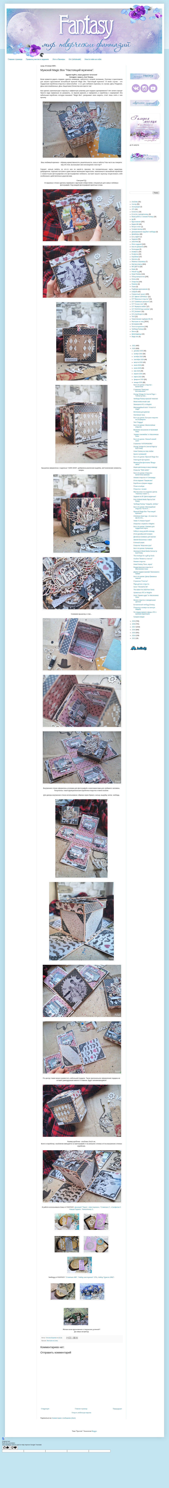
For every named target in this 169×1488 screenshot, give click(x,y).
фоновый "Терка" (81, 1207)
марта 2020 (138, 377)
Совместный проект (138, 294)
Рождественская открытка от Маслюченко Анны (143, 568)
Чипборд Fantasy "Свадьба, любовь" (145, 504)
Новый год (135, 272)
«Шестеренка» (93, 1207)
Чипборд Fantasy (137, 329)
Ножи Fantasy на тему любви (143, 451)
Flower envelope (138, 486)
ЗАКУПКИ (135, 242)
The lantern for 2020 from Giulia (143, 590)
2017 (134, 627)
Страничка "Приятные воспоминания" (141, 390)
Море (133, 269)
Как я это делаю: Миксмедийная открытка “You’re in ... (144, 508)
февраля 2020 (139, 379)
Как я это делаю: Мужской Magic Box (145, 457)
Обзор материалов (138, 277)
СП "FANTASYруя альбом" (141, 309)
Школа (134, 331)
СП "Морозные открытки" (140, 299)
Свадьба (135, 291)
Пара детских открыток (141, 584)
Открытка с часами (139, 489)
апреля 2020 (138, 374)
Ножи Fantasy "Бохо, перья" (142, 564)
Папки (134, 286)
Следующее (45, 1409)
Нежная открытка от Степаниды (144, 477)
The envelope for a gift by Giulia (143, 556)
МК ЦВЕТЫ (135, 266)
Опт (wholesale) (75, 59)
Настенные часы (139, 415)
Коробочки (135, 257)
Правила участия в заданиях (37, 59)
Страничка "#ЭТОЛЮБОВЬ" (142, 444)
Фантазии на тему (52, 1340)
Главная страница (15, 59)
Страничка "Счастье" (140, 581)
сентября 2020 (139, 359)
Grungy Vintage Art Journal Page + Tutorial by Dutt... (144, 395)
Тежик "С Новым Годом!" (141, 521)
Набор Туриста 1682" (106, 1277)
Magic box (135, 336)
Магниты (135, 259)
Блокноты (135, 212)
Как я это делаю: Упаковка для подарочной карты (143, 527)
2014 (134, 635)
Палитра (135, 284)
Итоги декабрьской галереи (142, 534)
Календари (135, 249)
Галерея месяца (137, 229)
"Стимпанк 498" (71, 1277)
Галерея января (138, 617)
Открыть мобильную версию (81, 1413)
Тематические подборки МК (141, 319)
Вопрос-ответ (136, 227)
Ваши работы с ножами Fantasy (142, 217)
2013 (134, 638)
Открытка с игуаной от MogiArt (143, 524)
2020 (134, 348)
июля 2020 (137, 365)
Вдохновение (136, 222)
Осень (134, 279)
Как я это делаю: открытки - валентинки (142, 385)
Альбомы (135, 202)
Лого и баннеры (59, 59)
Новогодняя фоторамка (141, 460)
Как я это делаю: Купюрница (143, 548)
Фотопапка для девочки (141, 412)
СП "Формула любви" (139, 306)
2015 (134, 633)
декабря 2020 (139, 351)
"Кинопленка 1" (87, 1209)
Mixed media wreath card (141, 402)
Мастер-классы (137, 264)
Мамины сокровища (138, 261)
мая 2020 (137, 371)
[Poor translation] (14, 1448)
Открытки (135, 282)
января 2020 (138, 382)
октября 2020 (138, 356)
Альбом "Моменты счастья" (142, 559)
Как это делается (137, 247)
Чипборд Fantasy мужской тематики (145, 399)
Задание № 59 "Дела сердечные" (144, 496)
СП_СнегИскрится (138, 314)
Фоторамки (135, 324)
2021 (134, 345)
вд (132, 219)
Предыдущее (117, 1409)
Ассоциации (136, 207)
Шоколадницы (136, 334)
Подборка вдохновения (140, 289)
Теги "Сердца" (138, 422)
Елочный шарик (138, 542)
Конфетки (135, 254)
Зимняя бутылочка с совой (142, 540)
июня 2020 (137, 368)
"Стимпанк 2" (105, 1207)
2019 (134, 621)
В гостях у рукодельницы (140, 214)
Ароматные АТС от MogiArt (142, 592)
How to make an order (93, 59)
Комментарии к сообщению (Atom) (64, 1418)
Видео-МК (135, 224)
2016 (134, 630)
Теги (133, 316)
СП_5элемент (136, 311)
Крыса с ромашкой (139, 454)
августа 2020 (138, 362)
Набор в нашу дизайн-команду (143, 531)
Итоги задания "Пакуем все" (143, 480)
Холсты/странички (138, 326)
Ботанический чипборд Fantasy (144, 605)
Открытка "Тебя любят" (141, 470)
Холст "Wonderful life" (140, 587)
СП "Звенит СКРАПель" (140, 296)
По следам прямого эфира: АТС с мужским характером (144, 613)
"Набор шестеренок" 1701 (87, 1277)
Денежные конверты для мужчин (144, 537)
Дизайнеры (135, 234)
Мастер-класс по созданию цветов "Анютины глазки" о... (145, 492)
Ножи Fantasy (136, 274)
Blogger (94, 1431)
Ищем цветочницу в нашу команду (145, 467)
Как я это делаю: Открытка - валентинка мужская (143, 474)
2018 (134, 624)
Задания (134, 239)
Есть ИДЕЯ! (136, 237)
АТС (133, 209)
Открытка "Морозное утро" (142, 545)
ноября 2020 (138, 354)
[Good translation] (6, 1448)
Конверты (135, 252)
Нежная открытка (139, 561)
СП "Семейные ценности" (140, 301)
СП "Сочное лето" (138, 304)
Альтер (134, 204)
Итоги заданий (137, 244)
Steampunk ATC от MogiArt (142, 404)
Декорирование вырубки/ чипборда (144, 232)
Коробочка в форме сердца (142, 483)
